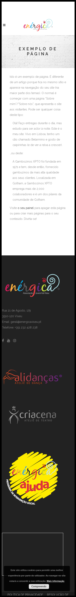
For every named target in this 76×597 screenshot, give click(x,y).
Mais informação (55, 581)
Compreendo (38, 586)
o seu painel (26, 208)
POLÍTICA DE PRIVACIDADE (25, 594)
